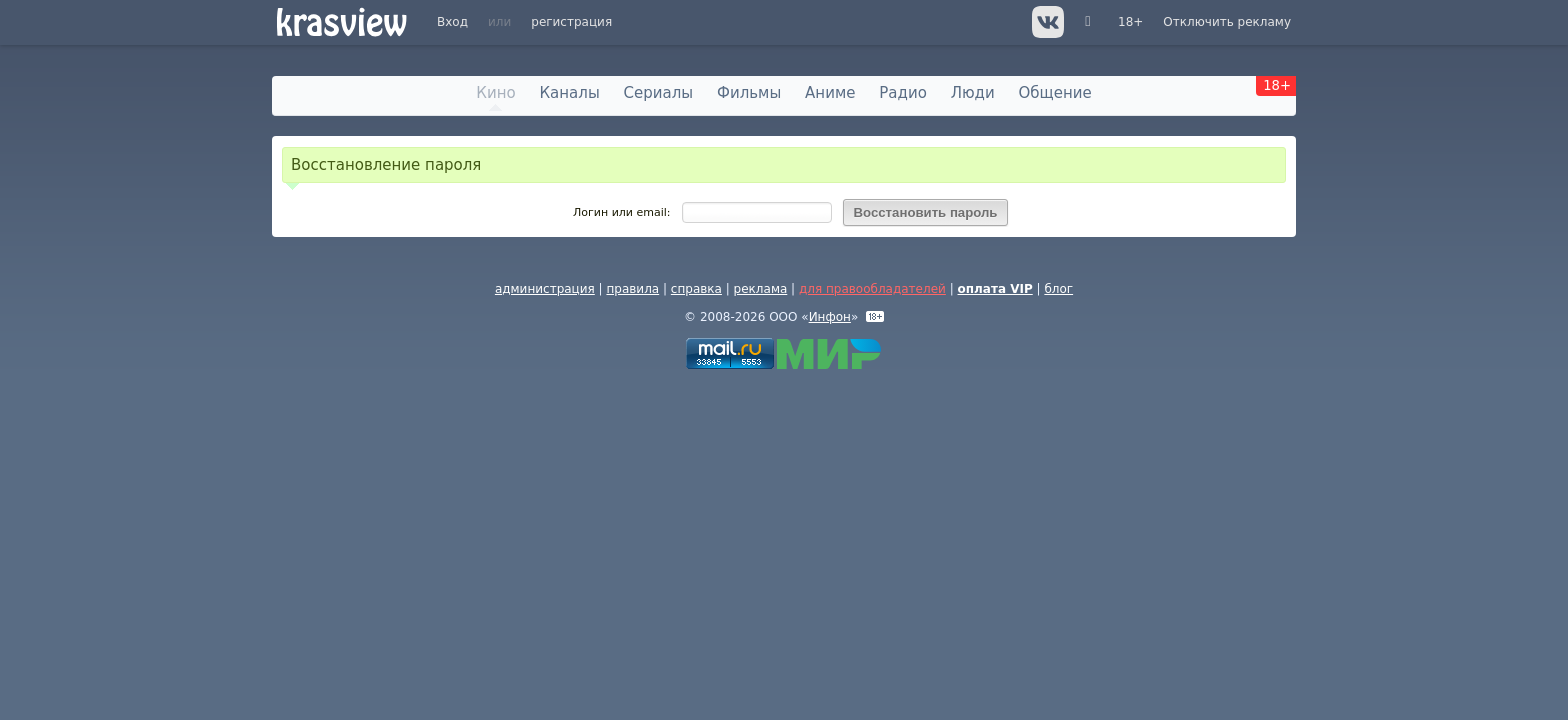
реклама (761, 289)
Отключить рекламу (1227, 22)
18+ (1130, 22)
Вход (452, 22)
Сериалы (659, 93)
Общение (1055, 93)
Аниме (830, 93)
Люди (973, 93)
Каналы (569, 93)
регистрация (571, 22)
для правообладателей (872, 289)
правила (632, 289)
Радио (903, 93)
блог (1058, 289)
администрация (545, 289)
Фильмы (749, 93)
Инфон (830, 317)
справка (696, 289)
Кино (495, 93)
